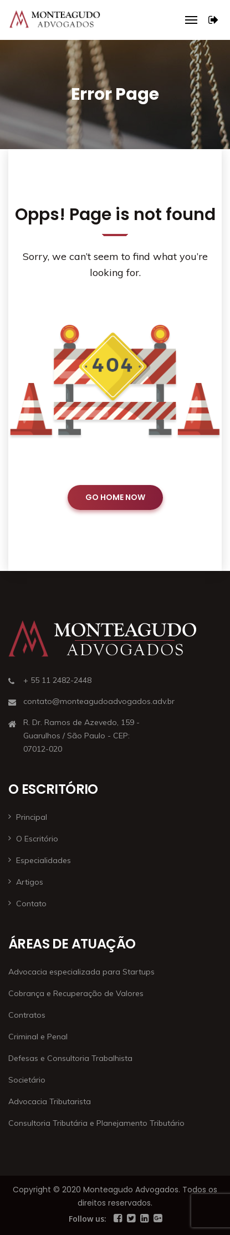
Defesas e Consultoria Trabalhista (70, 1058)
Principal (31, 817)
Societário (26, 1080)
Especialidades (43, 860)
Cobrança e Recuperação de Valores (76, 993)
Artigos (29, 882)
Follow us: (87, 1218)
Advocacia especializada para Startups (81, 972)
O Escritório (37, 839)
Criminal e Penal (38, 1037)
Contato (31, 904)
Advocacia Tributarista (49, 1101)
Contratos (26, 1015)
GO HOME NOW (115, 497)
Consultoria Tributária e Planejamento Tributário (96, 1123)
